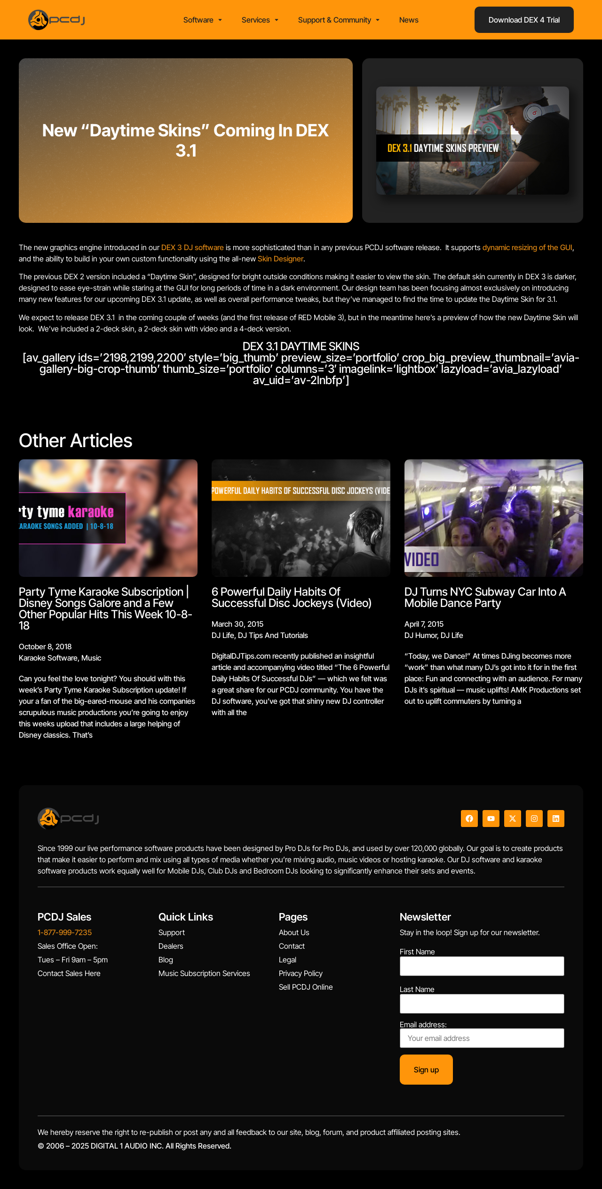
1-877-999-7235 (65, 932)
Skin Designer (280, 258)
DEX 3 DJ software (192, 247)
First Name (417, 951)
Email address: (482, 1034)
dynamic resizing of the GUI (527, 247)
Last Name (417, 989)
